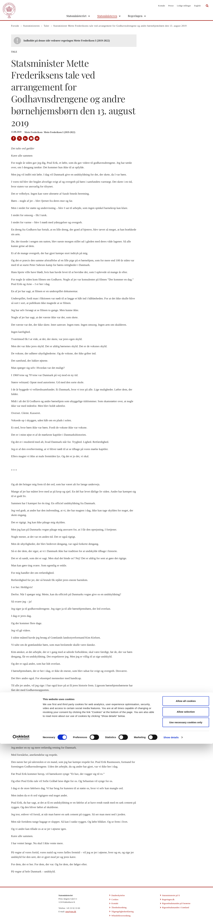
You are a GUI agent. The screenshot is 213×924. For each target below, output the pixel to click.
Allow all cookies (186, 881)
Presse (171, 5)
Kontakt (161, 5)
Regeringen (135, 16)
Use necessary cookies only (185, 902)
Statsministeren (107, 16)
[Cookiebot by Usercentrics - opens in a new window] (21, 917)
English (197, 5)
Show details (171, 917)
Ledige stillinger (184, 5)
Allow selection (186, 892)
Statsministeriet (76, 16)
